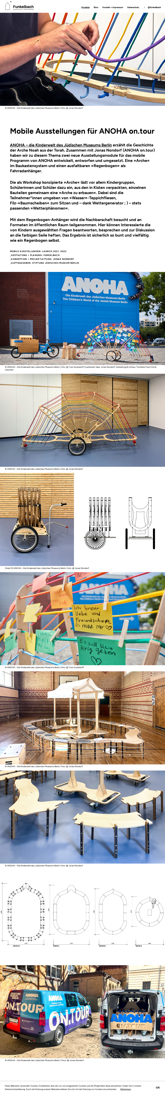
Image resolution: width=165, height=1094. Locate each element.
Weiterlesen (125, 1089)
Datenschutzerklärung (15, 1089)
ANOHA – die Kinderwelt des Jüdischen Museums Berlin (61, 145)
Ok (158, 1087)
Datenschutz (133, 7)
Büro (96, 7)
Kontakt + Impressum (112, 7)
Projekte (85, 7)
